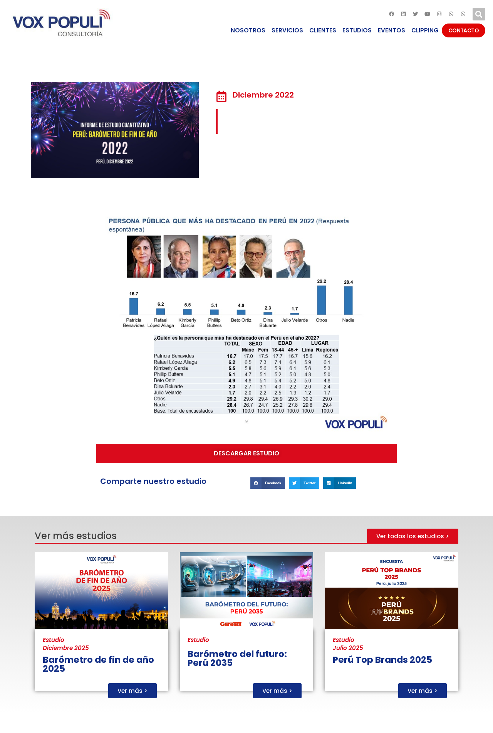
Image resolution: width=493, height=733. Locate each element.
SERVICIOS (287, 30)
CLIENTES (322, 30)
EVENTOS (391, 30)
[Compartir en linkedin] (339, 483)
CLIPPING (425, 30)
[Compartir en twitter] (304, 483)
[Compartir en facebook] (267, 483)
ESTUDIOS (357, 30)
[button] (246, 453)
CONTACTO (463, 30)
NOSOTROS (248, 30)
